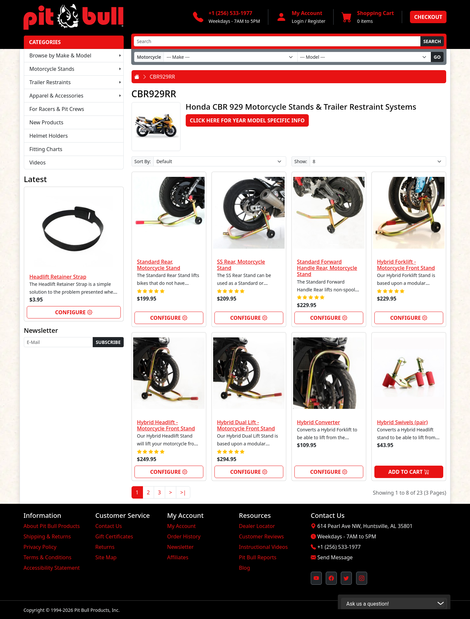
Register (316, 21)
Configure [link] (73, 312)
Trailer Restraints (50, 82)
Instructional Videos (263, 546)
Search (432, 41)
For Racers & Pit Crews (56, 109)
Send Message (334, 557)
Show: (300, 161)
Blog (244, 567)
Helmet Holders (48, 135)
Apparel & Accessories (56, 95)
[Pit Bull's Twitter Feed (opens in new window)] (346, 578)
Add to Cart (409, 472)
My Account (181, 526)
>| (183, 492)
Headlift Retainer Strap (57, 276)
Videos (37, 162)
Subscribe (108, 342)
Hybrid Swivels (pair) (402, 422)
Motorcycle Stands (51, 68)
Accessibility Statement (52, 567)
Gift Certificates (114, 536)
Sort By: (142, 161)
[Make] (230, 57)
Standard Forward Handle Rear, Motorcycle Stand (327, 268)
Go (437, 57)
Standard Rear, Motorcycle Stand (158, 264)
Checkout (428, 17)
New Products (46, 122)
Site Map (106, 557)
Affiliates (177, 557)
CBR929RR (162, 76)
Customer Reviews (261, 536)
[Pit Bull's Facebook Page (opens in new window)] (331, 578)
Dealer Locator (257, 526)
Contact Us (108, 526)
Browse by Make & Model (60, 55)
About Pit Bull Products (52, 526)
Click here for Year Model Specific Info (247, 120)
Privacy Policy (40, 546)
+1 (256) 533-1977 (339, 546)
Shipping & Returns (47, 536)
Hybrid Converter (318, 422)
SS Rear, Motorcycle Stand (241, 264)
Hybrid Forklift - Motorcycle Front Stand (406, 264)
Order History (183, 536)
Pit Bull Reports (257, 557)
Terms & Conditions (47, 557)
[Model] (364, 57)
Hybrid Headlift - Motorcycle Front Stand (166, 425)
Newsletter (180, 546)
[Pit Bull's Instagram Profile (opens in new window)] (361, 578)
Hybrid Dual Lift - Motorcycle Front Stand (246, 425)
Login (298, 21)
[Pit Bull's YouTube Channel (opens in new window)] (316, 578)
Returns (105, 546)
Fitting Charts (45, 149)
